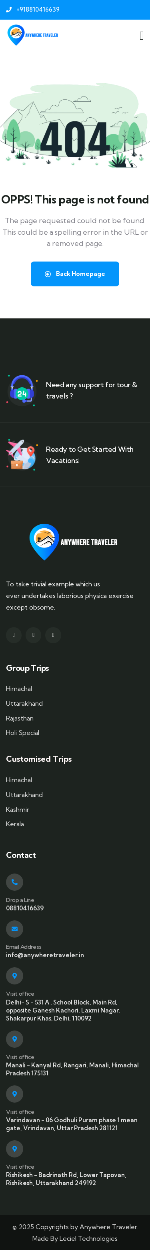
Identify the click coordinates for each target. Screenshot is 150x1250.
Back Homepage (75, 274)
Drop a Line (20, 900)
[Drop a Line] (14, 882)
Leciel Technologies (89, 1238)
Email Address (24, 946)
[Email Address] (14, 929)
